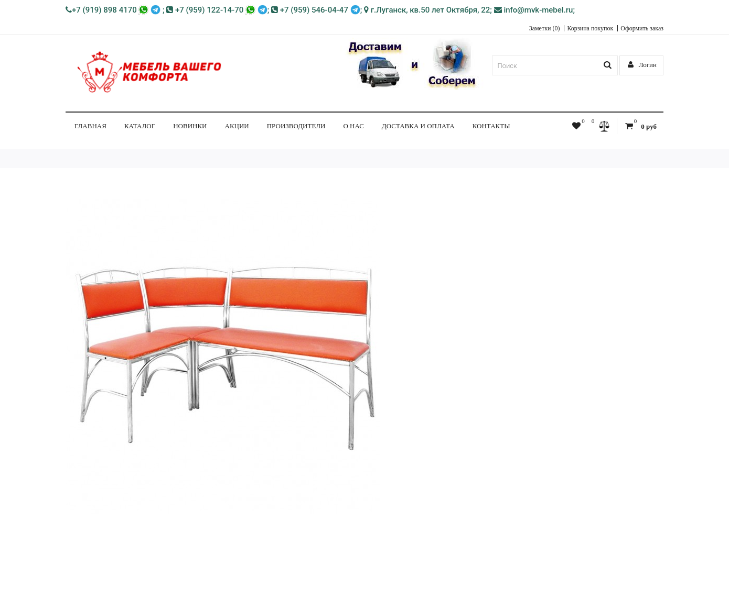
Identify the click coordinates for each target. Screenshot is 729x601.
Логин (642, 65)
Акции (237, 126)
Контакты (491, 126)
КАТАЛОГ (139, 126)
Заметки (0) (544, 28)
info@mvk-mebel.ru (533, 10)
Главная (90, 126)
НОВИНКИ (190, 126)
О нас (353, 126)
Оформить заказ (641, 28)
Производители (296, 126)
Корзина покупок (590, 28)
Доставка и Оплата (418, 126)
